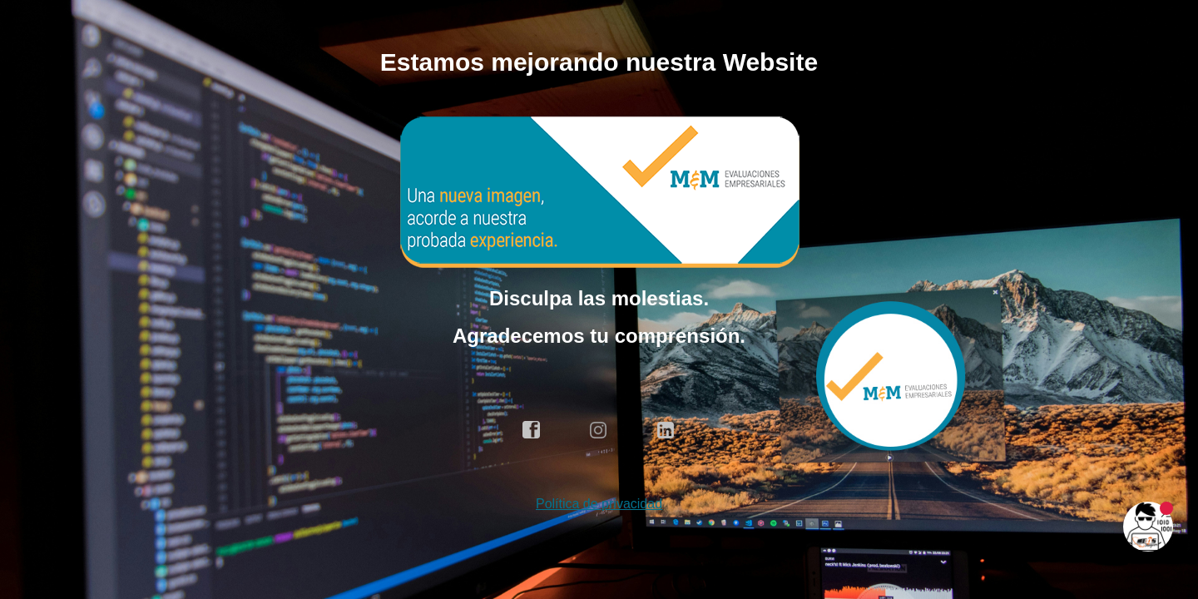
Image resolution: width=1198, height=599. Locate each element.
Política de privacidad (599, 504)
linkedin (666, 430)
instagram (599, 430)
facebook (531, 430)
